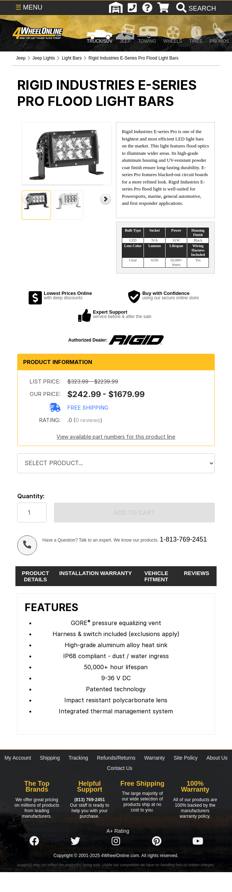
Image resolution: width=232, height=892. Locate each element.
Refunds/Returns (116, 758)
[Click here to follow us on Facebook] (34, 841)
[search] (195, 8)
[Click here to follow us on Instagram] (116, 841)
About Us (217, 758)
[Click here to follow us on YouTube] (198, 841)
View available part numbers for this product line (116, 436)
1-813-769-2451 (183, 539)
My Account (17, 758)
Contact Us (119, 768)
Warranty (154, 758)
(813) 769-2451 (89, 799)
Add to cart (134, 512)
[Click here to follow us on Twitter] (75, 841)
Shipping (50, 758)
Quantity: (30, 496)
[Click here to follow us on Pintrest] (156, 841)
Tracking (78, 758)
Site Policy (185, 758)
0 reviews (88, 420)
